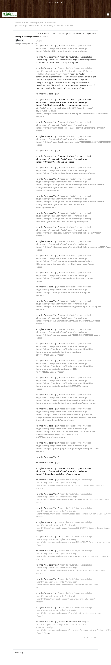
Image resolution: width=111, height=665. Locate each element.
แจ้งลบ (39, 40)
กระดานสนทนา (21, 22)
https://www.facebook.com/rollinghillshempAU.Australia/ (48, 25)
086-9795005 (57, 2)
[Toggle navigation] (108, 14)
